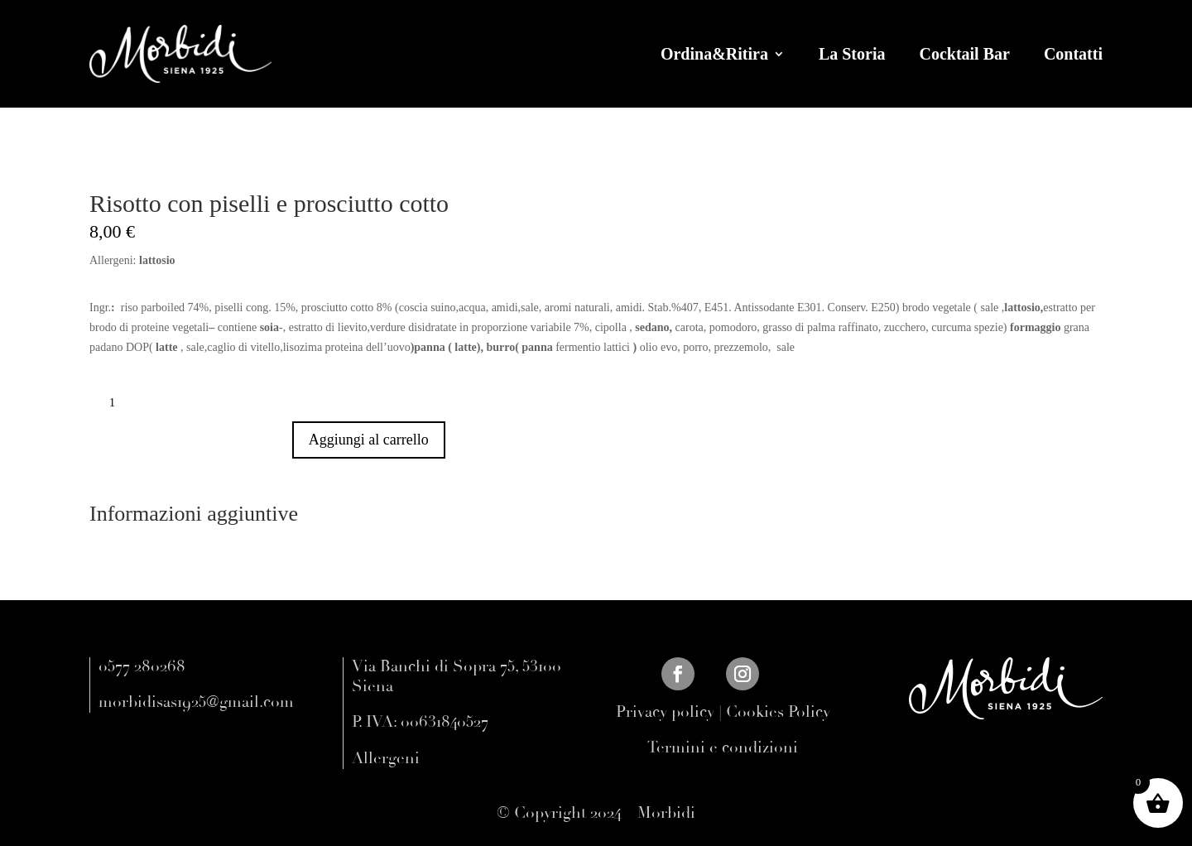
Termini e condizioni (722, 747)
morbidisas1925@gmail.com (196, 702)
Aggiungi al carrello (369, 439)
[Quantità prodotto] (118, 403)
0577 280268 (142, 666)
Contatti (1073, 54)
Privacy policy (665, 712)
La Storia (852, 54)
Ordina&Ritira (714, 54)
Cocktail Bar (964, 54)
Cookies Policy (778, 712)
